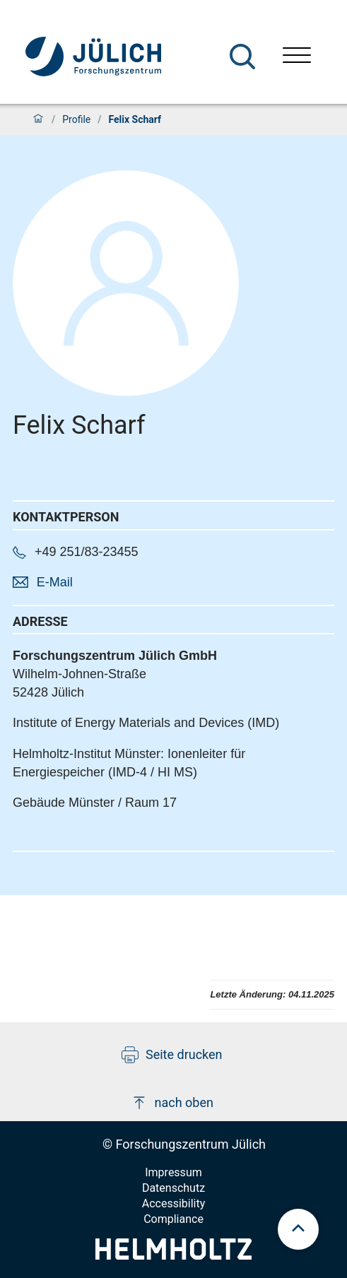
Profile (76, 119)
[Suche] (242, 56)
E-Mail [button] (55, 582)
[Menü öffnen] (297, 56)
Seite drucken (172, 1054)
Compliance (173, 1219)
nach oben (172, 1102)
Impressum (173, 1172)
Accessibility (174, 1203)
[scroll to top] (298, 1229)
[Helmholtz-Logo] (173, 1255)
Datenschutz (173, 1188)
